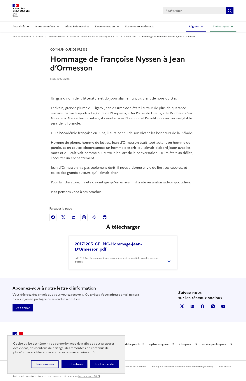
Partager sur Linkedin (73, 217)
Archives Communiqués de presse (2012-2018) (94, 36)
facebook (202, 306)
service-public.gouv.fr (215, 344)
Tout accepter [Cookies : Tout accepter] (105, 364)
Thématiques (221, 27)
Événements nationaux (139, 27)
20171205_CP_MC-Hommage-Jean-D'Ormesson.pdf (108, 246)
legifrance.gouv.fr (160, 344)
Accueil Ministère (22, 36)
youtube (223, 306)
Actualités (19, 27)
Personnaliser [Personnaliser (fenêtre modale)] (45, 364)
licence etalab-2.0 (87, 376)
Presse (39, 36)
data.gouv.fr (132, 344)
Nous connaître (45, 27)
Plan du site (225, 366)
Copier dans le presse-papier (94, 217)
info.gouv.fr (186, 344)
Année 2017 (130, 36)
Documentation (105, 27)
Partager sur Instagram (84, 217)
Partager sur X (63, 217)
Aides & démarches (77, 27)
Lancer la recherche (229, 10)
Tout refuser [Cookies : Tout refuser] (74, 364)
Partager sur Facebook (53, 217)
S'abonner (22, 308)
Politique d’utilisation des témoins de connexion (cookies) (182, 366)
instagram (213, 306)
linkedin (192, 306)
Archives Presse (56, 36)
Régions (194, 27)
